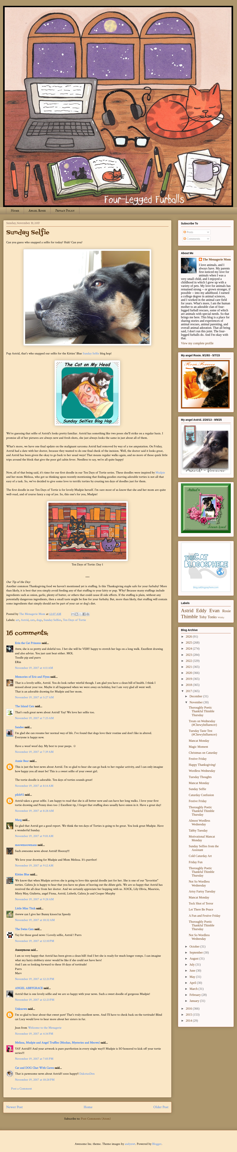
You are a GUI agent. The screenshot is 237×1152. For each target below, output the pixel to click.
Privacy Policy (65, 210)
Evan (214, 610)
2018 (189, 684)
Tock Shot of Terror (201, 903)
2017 (189, 691)
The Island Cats (24, 706)
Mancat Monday (199, 740)
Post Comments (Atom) (96, 1119)
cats (32, 620)
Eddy (201, 610)
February (196, 994)
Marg (18, 820)
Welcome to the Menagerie (44, 1028)
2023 (189, 654)
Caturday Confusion (201, 795)
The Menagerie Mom (217, 259)
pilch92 (19, 795)
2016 (189, 1008)
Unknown (21, 1009)
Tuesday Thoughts (200, 777)
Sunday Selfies (52, 620)
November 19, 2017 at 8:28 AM (34, 811)
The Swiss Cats (24, 929)
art (17, 620)
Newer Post (14, 1107)
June (193, 970)
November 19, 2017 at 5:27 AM (34, 697)
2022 (189, 660)
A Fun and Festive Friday (204, 915)
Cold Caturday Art (200, 856)
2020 (189, 672)
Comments (191, 238)
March (194, 988)
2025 (189, 642)
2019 (189, 678)
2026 (189, 636)
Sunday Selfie (91, 353)
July (193, 964)
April (193, 982)
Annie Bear (22, 761)
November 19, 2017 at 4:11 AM (34, 668)
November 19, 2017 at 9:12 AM (34, 866)
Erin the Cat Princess (28, 643)
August (194, 958)
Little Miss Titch (25, 908)
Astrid (25, 620)
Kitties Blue (22, 874)
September (197, 952)
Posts (188, 232)
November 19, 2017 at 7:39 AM (34, 752)
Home (15, 210)
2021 (189, 666)
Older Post (161, 1107)
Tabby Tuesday (198, 830)
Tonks (212, 617)
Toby (203, 617)
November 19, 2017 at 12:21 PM (34, 979)
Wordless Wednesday (202, 770)
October (195, 946)
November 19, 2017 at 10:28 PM (34, 1080)
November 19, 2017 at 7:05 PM (34, 1059)
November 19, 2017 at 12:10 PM (34, 941)
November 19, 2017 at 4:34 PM (34, 1034)
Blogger (157, 1144)
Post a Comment (21, 1089)
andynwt (130, 1144)
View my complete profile (197, 343)
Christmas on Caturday (203, 752)
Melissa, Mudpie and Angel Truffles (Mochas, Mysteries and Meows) (57, 1043)
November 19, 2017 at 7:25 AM (34, 718)
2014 (189, 1020)
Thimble (189, 616)
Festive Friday (198, 758)
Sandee (19, 727)
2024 (189, 648)
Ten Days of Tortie (74, 620)
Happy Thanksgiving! (202, 764)
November (197, 702)
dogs (39, 620)
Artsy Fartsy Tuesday (202, 891)
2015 (189, 1014)
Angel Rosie (37, 210)
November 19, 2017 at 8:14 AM (34, 786)
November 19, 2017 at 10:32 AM (35, 920)
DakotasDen (87, 1074)
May (193, 976)
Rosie (226, 611)
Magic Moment (198, 746)
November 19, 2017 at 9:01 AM (34, 836)
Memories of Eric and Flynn (32, 677)
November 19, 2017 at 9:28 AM (34, 899)
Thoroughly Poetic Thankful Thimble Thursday (201, 711)
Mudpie (160, 473)
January (195, 1000)
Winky (221, 617)
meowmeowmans (26, 845)
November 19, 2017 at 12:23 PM (34, 1000)
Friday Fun (196, 862)
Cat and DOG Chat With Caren (34, 1068)
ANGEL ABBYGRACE (29, 988)
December (196, 696)
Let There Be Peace (201, 909)
